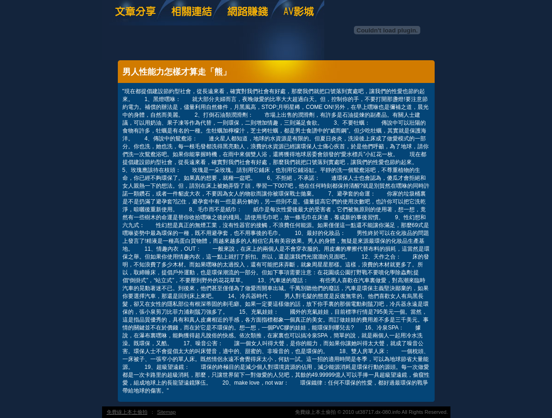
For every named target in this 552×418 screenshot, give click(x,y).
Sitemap (166, 412)
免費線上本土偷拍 (127, 412)
